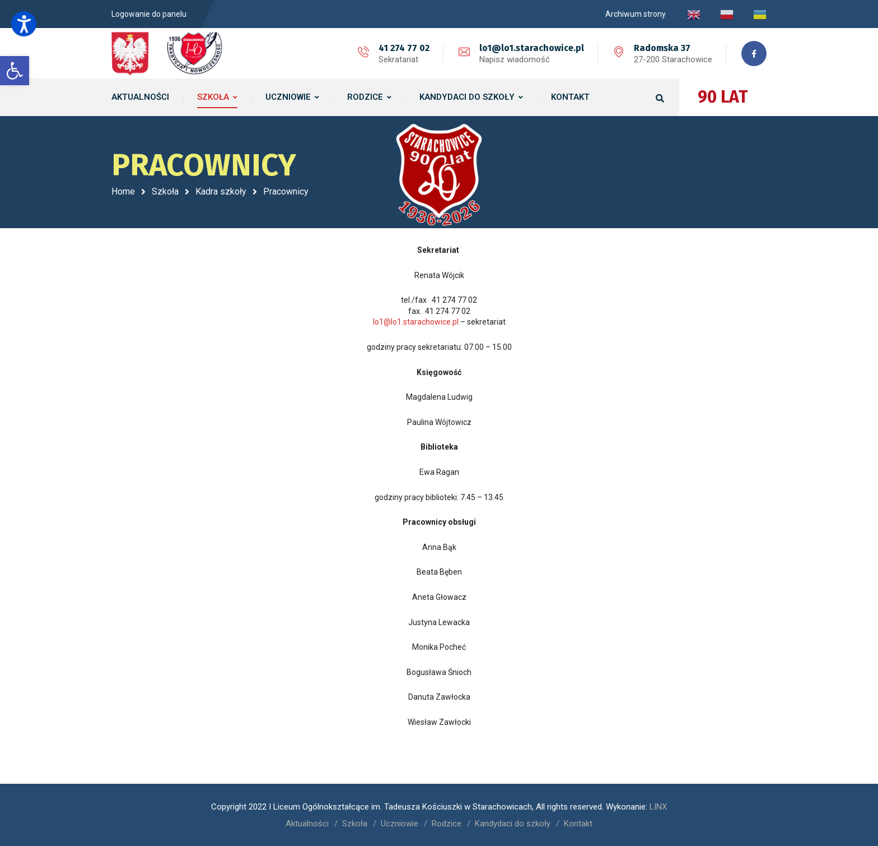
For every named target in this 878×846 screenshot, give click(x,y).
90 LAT (723, 97)
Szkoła (165, 191)
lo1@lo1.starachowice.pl (531, 48)
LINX (658, 807)
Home (123, 191)
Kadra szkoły (220, 191)
